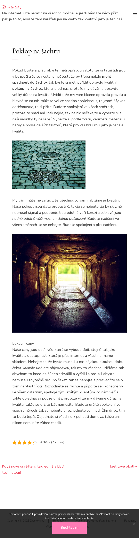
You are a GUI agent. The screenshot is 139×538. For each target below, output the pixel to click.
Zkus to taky (11, 7)
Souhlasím (69, 527)
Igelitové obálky (123, 466)
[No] (134, 524)
